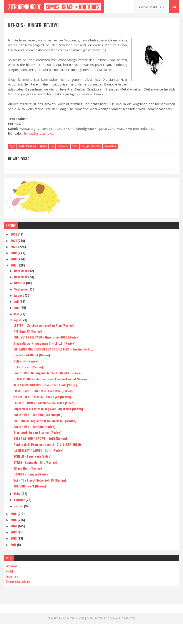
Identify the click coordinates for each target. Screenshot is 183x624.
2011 (13, 544)
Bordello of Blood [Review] (31, 355)
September (22, 289)
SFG (52, 146)
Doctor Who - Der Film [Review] (34, 426)
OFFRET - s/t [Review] (28, 367)
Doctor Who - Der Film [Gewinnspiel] (37, 414)
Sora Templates (73, 618)
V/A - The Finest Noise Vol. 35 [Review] (39, 480)
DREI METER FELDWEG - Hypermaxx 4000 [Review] (46, 337)
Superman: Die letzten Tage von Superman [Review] (48, 408)
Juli (17, 301)
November (21, 276)
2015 (14, 519)
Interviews (11, 566)
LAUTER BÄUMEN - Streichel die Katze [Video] (44, 402)
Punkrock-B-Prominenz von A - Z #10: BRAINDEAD (47, 444)
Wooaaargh (110, 146)
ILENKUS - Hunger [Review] (31, 474)
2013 (14, 532)
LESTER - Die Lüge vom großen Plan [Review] (43, 325)
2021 (14, 240)
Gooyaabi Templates (122, 618)
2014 (14, 526)
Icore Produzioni (27, 146)
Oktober (20, 282)
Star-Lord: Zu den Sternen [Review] (37, 432)
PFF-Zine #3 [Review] (27, 331)
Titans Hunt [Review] (27, 468)
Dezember (21, 270)
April (18, 320)
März (18, 493)
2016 (14, 513)
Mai (17, 313)
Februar (20, 499)
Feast (12, 146)
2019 (14, 252)
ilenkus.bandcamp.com (40, 133)
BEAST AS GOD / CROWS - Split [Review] (40, 438)
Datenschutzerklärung (18, 581)
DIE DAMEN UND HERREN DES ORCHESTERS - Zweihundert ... (53, 349)
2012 (14, 538)
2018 (14, 259)
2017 (13, 265)
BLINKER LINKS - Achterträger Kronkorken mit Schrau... (51, 379)
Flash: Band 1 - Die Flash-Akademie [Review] (43, 390)
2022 (14, 234)
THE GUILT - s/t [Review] (29, 486)
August (19, 295)
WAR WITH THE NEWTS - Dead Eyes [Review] (42, 396)
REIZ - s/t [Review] (25, 361)
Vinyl (75, 146)
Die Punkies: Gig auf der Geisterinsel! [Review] (44, 420)
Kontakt (10, 571)
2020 (14, 246)
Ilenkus (43, 146)
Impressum (12, 576)
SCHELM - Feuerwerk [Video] (32, 456)
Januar (19, 506)
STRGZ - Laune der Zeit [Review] (35, 462)
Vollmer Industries (91, 146)
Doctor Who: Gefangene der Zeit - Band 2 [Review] (47, 373)
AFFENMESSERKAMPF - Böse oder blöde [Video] (45, 385)
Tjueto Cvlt (63, 146)
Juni (17, 307)
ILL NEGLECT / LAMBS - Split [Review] (38, 450)
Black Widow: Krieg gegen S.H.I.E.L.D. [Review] (44, 343)
